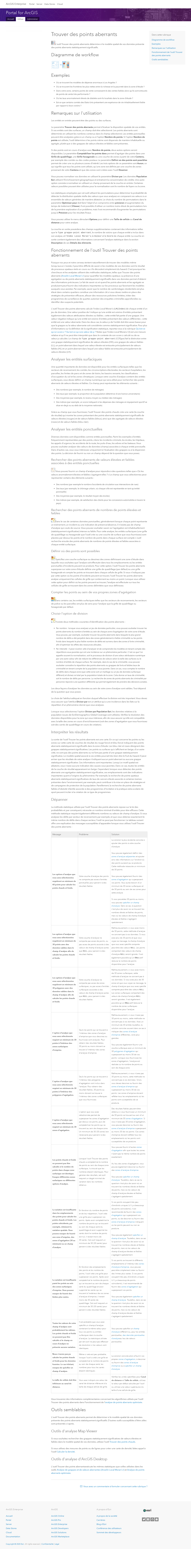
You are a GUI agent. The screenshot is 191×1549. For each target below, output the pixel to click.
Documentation (13, 1536)
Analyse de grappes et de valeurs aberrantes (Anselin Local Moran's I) (90, 1470)
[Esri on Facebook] (148, 1519)
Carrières (101, 1520)
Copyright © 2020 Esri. (15, 1544)
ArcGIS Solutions (58, 1532)
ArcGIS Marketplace (60, 1536)
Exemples (156, 44)
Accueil (10, 19)
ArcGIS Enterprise (59, 1524)
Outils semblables (160, 59)
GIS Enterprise (16, 3)
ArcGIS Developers (59, 1528)
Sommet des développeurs (109, 1532)
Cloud (60, 4)
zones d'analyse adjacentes (123, 855)
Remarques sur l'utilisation (164, 48)
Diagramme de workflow (163, 40)
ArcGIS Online (57, 1516)
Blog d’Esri (101, 1524)
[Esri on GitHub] (152, 1519)
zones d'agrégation (119, 878)
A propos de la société (107, 1516)
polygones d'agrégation (124, 1051)
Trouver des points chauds (122, 1442)
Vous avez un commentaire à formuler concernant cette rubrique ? (115, 1486)
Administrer (32, 19)
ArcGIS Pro (56, 1520)
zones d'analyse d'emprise (123, 1086)
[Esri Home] (147, 1510)
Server (39, 4)
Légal (57, 1544)
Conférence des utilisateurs (109, 1528)
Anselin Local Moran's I (73, 275)
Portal (31, 4)
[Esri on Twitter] (144, 1519)
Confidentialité (47, 1544)
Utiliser (20, 19)
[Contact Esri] (157, 1519)
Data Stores (49, 4)
